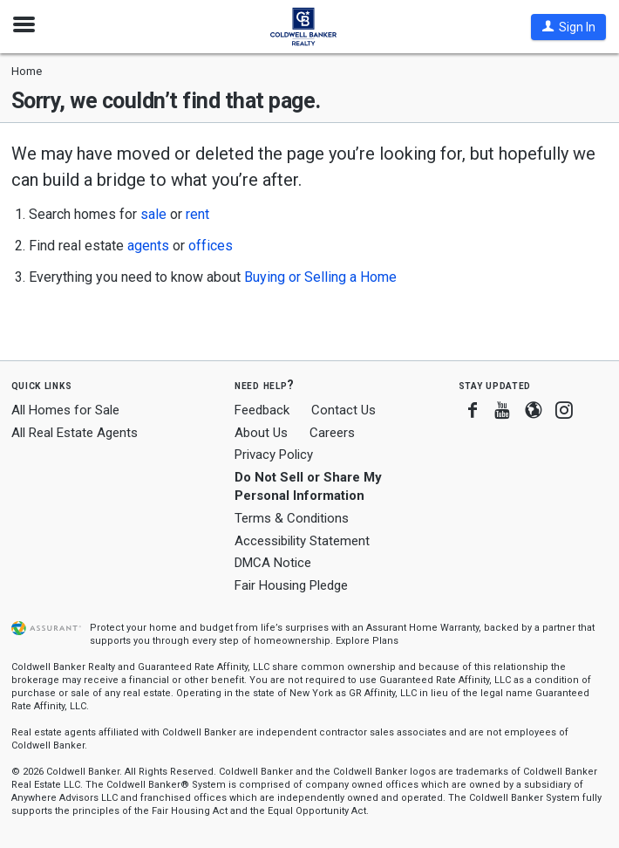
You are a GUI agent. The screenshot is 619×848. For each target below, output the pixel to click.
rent (197, 214)
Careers (332, 433)
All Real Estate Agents (74, 433)
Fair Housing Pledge (291, 585)
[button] (568, 27)
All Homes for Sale (65, 410)
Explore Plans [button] (367, 640)
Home (26, 71)
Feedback (262, 410)
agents (148, 245)
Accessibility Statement (302, 541)
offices (210, 245)
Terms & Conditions (292, 518)
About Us (261, 433)
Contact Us (343, 410)
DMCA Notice (273, 563)
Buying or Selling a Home (320, 277)
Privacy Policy (274, 454)
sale (153, 214)
